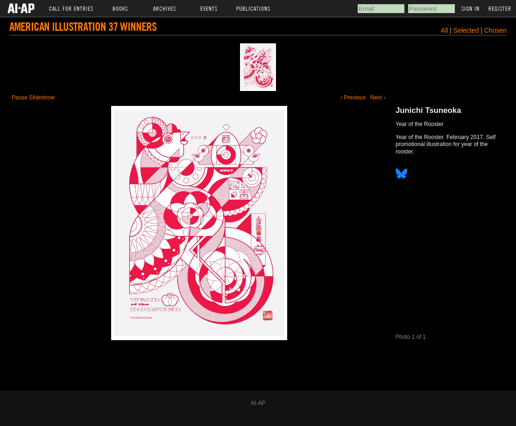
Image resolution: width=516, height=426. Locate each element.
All (444, 30)
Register (499, 8)
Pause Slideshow (33, 97)
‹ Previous (353, 97)
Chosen (495, 30)
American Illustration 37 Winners (82, 26)
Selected (467, 30)
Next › (377, 97)
